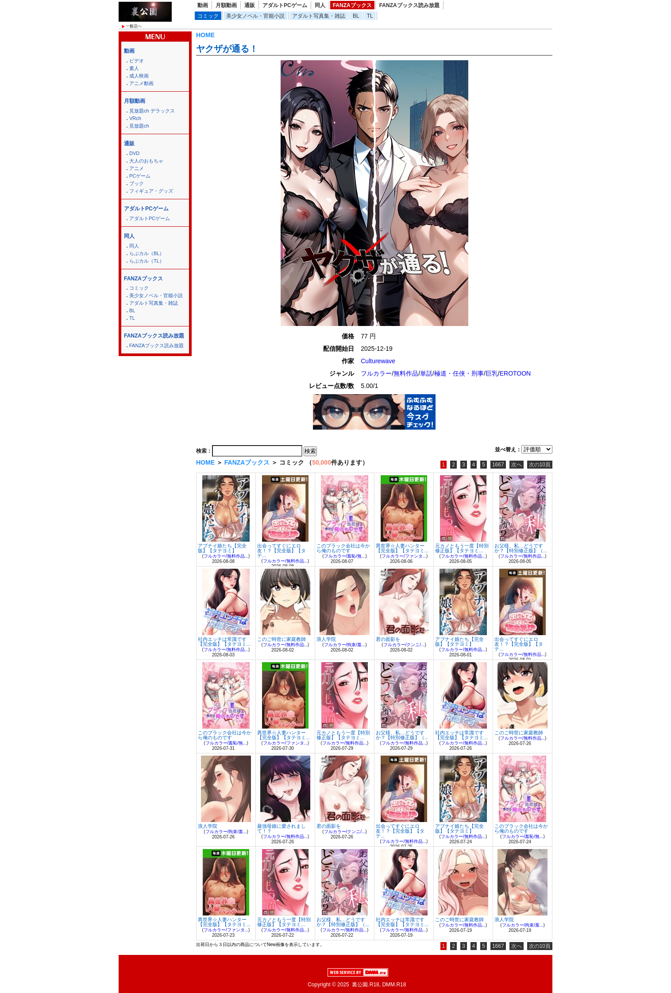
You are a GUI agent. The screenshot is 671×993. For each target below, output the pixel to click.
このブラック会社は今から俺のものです (343, 548)
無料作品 (405, 373)
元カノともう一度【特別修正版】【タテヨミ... (462, 548)
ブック (136, 183)
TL (370, 16)
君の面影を (388, 639)
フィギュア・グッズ (151, 191)
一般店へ (134, 26)
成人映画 (139, 75)
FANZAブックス (352, 5)
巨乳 (492, 373)
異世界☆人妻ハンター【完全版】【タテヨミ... (402, 548)
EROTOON (515, 373)
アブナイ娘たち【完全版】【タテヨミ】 (222, 548)
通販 (249, 5)
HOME (205, 35)
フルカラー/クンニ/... (404, 644)
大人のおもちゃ (146, 160)
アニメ (136, 168)
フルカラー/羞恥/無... (345, 556)
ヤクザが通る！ (227, 49)
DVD (134, 153)
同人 (320, 5)
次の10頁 (540, 465)
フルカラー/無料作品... (226, 556)
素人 (134, 68)
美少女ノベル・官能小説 (255, 16)
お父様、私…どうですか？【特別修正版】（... (520, 548)
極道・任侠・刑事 (459, 373)
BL (356, 16)
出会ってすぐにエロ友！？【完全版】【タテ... (281, 550)
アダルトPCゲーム (284, 5)
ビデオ (136, 60)
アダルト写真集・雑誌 (318, 16)
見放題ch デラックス (152, 110)
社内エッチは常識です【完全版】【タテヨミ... (224, 641)
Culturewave (378, 361)
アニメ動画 (141, 83)
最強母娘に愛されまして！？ (281, 828)
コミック (208, 16)
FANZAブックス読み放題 (409, 5)
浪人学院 (326, 639)
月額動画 (226, 5)
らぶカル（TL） (146, 261)
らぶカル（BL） (146, 253)
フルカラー (376, 373)
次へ (516, 465)
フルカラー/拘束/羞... (345, 644)
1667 (498, 465)
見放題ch (139, 125)
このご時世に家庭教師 (281, 639)
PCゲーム (139, 175)
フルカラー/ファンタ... (404, 556)
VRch (135, 118)
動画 (202, 5)
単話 (426, 373)
